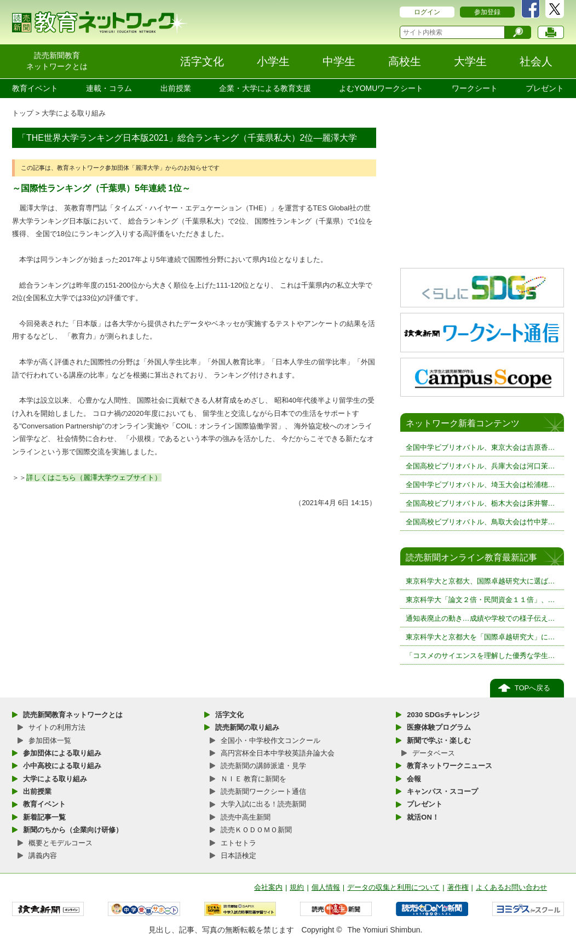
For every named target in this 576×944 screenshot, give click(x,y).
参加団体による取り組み (62, 753)
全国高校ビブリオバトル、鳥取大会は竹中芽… (480, 522)
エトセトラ (238, 843)
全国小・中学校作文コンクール (270, 740)
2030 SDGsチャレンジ (443, 715)
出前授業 (175, 88)
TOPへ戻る (533, 688)
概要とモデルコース (60, 843)
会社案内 (268, 887)
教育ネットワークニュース (449, 766)
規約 (297, 887)
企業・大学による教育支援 (265, 88)
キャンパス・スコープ (442, 791)
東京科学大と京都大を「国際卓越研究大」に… (480, 637)
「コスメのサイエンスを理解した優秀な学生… (480, 655)
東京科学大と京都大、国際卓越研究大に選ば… (480, 581)
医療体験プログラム (439, 727)
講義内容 (42, 855)
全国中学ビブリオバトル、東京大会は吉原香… (480, 447)
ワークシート (475, 88)
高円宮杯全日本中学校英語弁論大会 (278, 753)
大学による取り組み (74, 113)
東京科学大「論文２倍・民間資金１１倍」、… (480, 600)
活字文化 (229, 715)
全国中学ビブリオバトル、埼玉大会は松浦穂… (480, 484)
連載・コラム (109, 88)
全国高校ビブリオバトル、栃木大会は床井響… (480, 503)
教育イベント (35, 88)
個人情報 (326, 887)
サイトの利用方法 (56, 727)
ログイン (427, 12)
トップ (22, 113)
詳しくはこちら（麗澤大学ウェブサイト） (94, 477)
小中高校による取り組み (62, 766)
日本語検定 (238, 855)
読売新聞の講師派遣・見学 (263, 766)
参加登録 (487, 12)
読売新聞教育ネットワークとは (73, 715)
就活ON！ (423, 817)
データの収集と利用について (393, 887)
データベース (433, 753)
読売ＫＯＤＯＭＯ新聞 (256, 830)
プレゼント (545, 88)
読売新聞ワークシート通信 (263, 791)
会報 (414, 779)
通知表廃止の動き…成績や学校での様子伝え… (480, 618)
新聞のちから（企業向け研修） (73, 830)
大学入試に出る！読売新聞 (263, 804)
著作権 (458, 887)
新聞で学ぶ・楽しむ (439, 740)
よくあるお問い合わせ (511, 887)
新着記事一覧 (44, 817)
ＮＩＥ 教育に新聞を (254, 779)
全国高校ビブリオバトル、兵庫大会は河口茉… (480, 466)
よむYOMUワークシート (381, 88)
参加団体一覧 (49, 740)
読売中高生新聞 (245, 817)
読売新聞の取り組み (247, 727)
